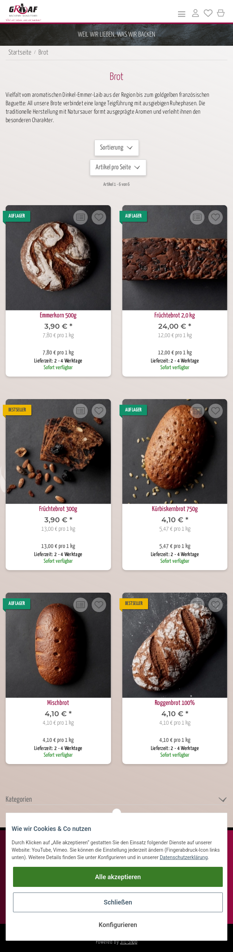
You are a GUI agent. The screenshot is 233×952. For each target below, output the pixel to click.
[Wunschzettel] (208, 14)
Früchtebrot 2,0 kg (174, 315)
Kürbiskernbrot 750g (175, 509)
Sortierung (111, 147)
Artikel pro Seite (113, 167)
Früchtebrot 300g (58, 509)
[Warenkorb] (221, 13)
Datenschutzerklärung (184, 857)
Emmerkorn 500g (58, 315)
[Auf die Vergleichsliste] (80, 217)
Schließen (118, 902)
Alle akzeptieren (118, 877)
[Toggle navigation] (181, 13)
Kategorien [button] (19, 799)
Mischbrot (58, 703)
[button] (195, 14)
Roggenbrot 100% (175, 703)
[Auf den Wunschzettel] (99, 217)
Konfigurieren (118, 924)
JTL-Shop (128, 942)
